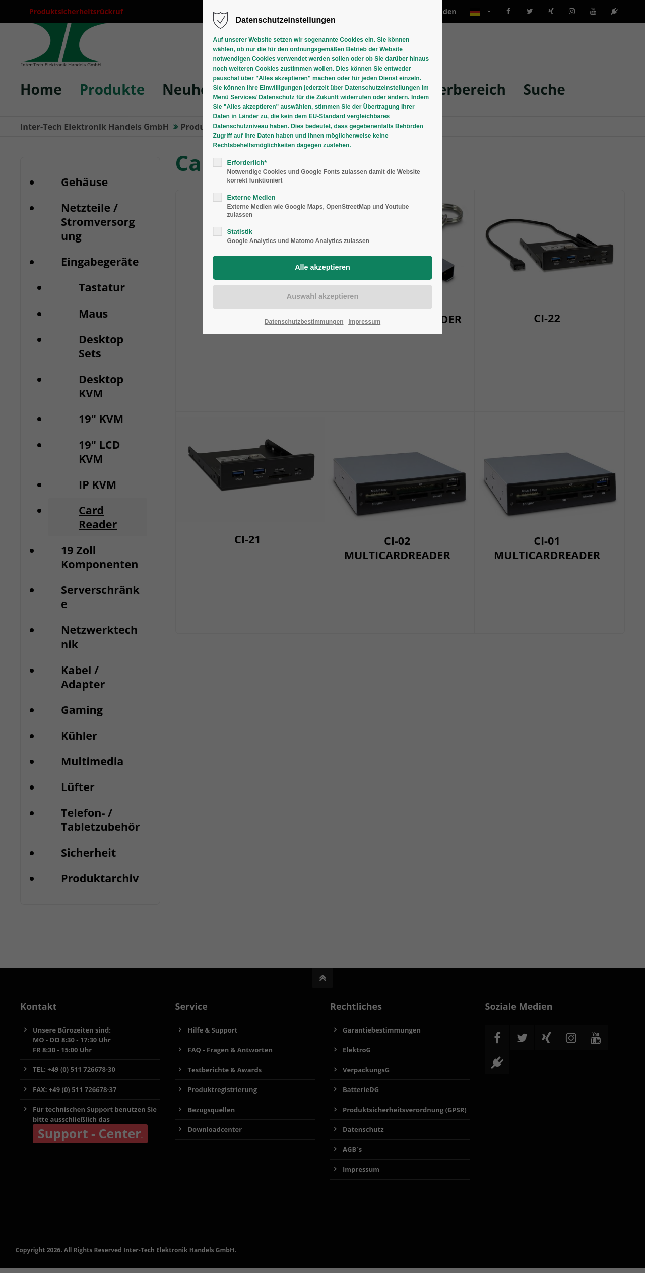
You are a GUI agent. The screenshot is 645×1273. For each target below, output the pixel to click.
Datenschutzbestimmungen (304, 321)
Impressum (364, 321)
